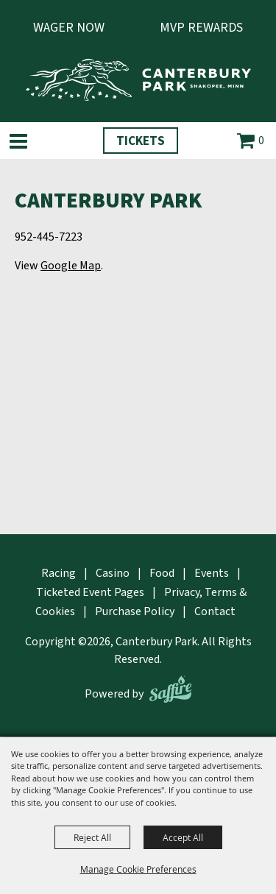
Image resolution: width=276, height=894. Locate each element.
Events (211, 573)
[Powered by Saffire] (170, 689)
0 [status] (261, 140)
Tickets (140, 141)
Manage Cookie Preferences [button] (138, 869)
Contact (215, 611)
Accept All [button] (183, 837)
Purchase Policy (134, 611)
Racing (58, 573)
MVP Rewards (201, 27)
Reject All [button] (92, 837)
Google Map (70, 266)
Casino (113, 573)
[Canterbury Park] (138, 79)
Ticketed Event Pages (90, 592)
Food (161, 573)
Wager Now (69, 27)
